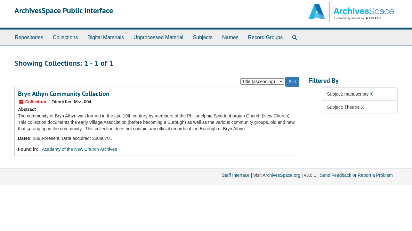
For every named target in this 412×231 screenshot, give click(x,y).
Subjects (203, 37)
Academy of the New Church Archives (79, 149)
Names (230, 37)
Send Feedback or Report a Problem (356, 175)
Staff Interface (236, 175)
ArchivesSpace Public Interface (63, 10)
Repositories (29, 37)
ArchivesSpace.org (281, 175)
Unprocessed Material (158, 37)
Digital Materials (105, 37)
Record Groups (265, 37)
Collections (65, 37)
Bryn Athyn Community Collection (63, 94)
